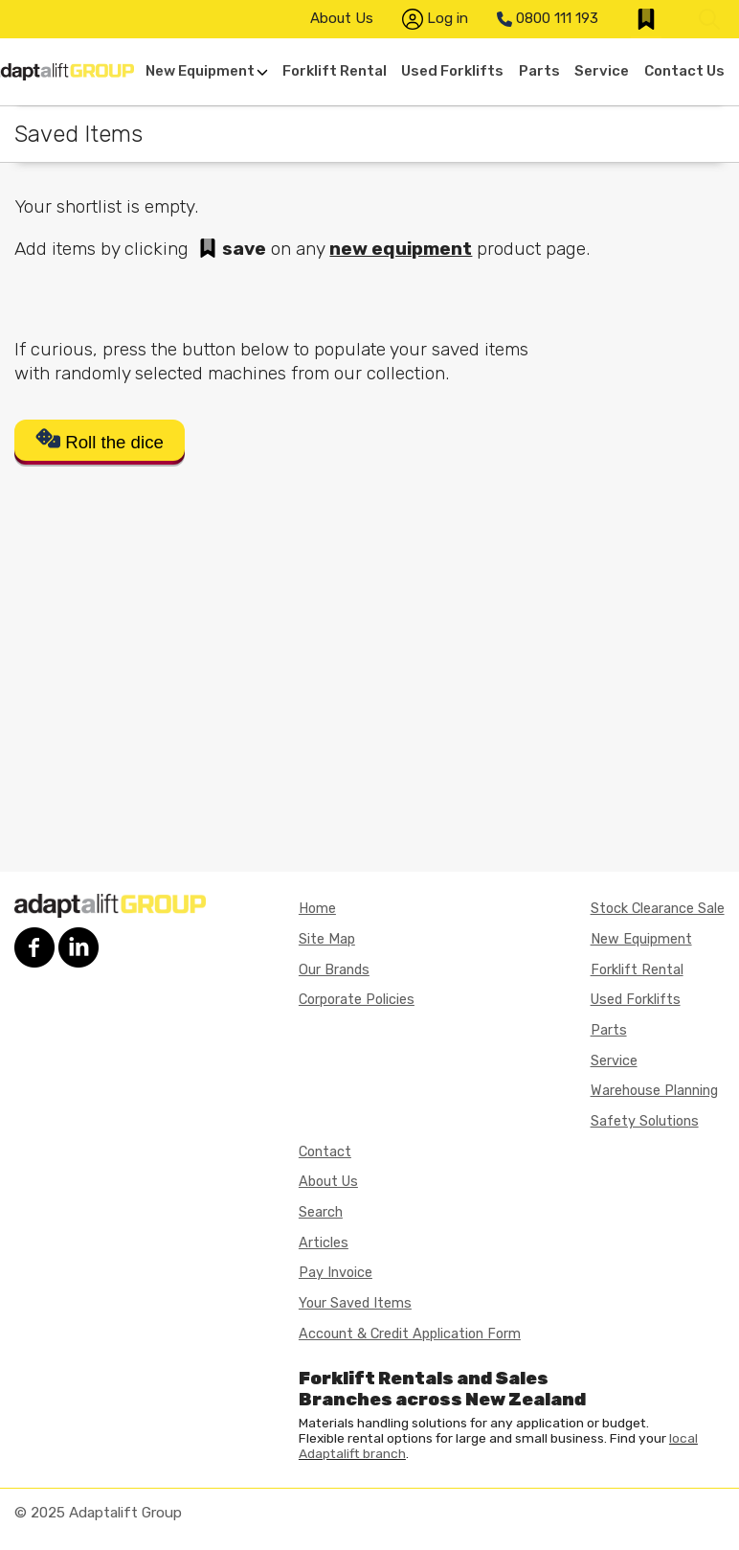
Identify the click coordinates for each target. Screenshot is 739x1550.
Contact (325, 1152)
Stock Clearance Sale (658, 908)
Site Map (327, 939)
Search (321, 1212)
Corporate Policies (356, 1000)
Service (601, 71)
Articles (323, 1243)
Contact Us (684, 71)
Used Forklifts (452, 71)
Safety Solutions (645, 1121)
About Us (341, 18)
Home (317, 908)
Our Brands (334, 970)
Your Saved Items (355, 1303)
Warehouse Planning (654, 1091)
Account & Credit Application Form (410, 1334)
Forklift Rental (334, 71)
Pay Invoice (335, 1273)
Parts (539, 71)
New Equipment (207, 71)
